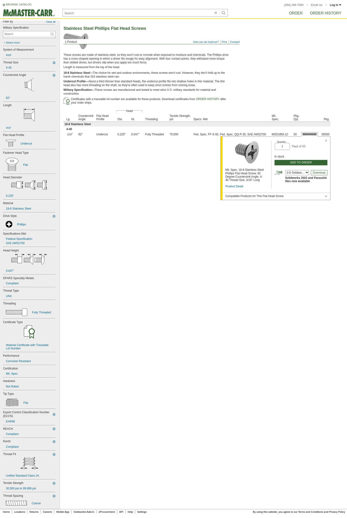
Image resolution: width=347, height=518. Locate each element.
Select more (13, 42)
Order (296, 13)
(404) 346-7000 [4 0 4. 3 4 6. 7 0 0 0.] (294, 5)
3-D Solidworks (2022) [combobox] (298, 172)
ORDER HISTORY (208, 99)
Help (130, 511)
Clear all (50, 21)
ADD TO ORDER (301, 162)
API (121, 511)
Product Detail (234, 186)
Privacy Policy (337, 511)
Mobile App (62, 511)
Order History (325, 13)
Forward (235, 41)
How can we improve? (206, 41)
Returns (34, 511)
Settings (142, 511)
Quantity (281, 142)
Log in (335, 5)
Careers (47, 511)
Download (319, 172)
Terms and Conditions (310, 511)
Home (6, 511)
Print (224, 41)
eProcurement (107, 511)
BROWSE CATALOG (18, 4)
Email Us (316, 5)
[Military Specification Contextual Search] (29, 34)
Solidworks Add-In (83, 511)
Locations (19, 511)
